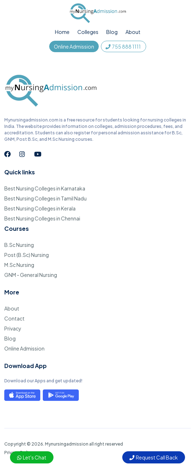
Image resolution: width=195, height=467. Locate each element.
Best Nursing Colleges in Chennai (42, 218)
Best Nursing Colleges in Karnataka (44, 188)
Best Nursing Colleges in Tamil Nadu (45, 198)
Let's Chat (31, 457)
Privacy (12, 328)
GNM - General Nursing (30, 275)
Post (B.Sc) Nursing (26, 255)
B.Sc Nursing (19, 245)
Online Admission (74, 46)
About (132, 32)
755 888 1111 (124, 46)
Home (62, 32)
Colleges (87, 32)
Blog (112, 32)
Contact (14, 318)
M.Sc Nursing (19, 265)
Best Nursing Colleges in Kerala (40, 208)
